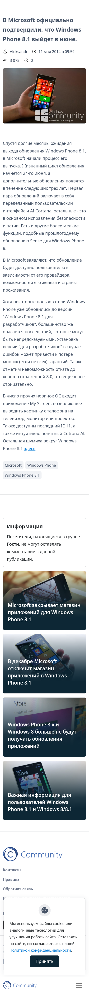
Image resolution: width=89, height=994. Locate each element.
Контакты (12, 869)
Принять (44, 961)
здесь (29, 448)
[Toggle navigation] (79, 985)
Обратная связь (18, 888)
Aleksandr (19, 51)
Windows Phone (41, 465)
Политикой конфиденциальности (40, 950)
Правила (11, 879)
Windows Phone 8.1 (22, 475)
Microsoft (13, 465)
